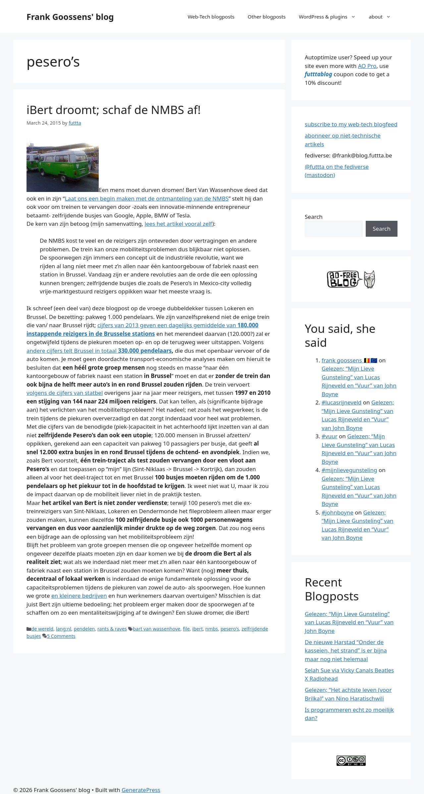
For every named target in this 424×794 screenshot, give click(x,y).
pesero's (230, 629)
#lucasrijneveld (341, 402)
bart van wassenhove (156, 629)
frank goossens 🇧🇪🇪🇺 (349, 360)
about (383, 17)
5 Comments (61, 636)
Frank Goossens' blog (70, 16)
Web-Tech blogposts (211, 16)
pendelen (84, 629)
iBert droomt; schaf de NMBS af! (113, 109)
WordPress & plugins (330, 17)
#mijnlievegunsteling (349, 470)
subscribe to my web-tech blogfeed (351, 124)
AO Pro (367, 66)
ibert (197, 629)
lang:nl (63, 629)
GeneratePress (141, 790)
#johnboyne (337, 512)
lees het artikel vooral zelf (178, 223)
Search (314, 216)
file (186, 629)
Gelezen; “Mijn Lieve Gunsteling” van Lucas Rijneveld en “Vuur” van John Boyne (349, 622)
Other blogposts (267, 16)
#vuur (330, 436)
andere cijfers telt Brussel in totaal (99, 350)
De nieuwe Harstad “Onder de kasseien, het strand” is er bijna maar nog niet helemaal (346, 650)
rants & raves (112, 629)
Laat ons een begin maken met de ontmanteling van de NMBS (147, 198)
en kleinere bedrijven (79, 595)
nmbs (211, 629)
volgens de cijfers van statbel (64, 393)
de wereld (42, 629)
